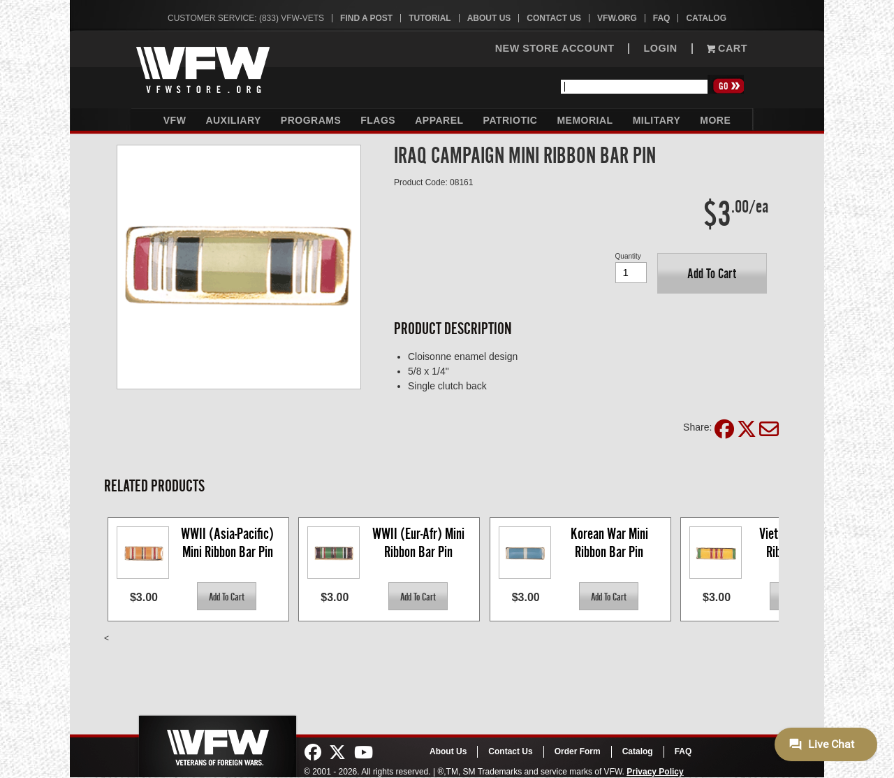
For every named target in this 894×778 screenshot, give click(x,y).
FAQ (661, 18)
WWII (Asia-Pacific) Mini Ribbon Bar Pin (229, 543)
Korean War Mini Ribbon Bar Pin (611, 543)
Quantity (628, 256)
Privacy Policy (654, 772)
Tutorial (429, 18)
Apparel (439, 120)
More (715, 120)
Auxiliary (233, 120)
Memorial (585, 120)
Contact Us (554, 18)
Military (657, 120)
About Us (489, 18)
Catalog (706, 18)
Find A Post (366, 18)
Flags (377, 120)
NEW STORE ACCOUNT (555, 48)
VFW (174, 120)
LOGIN (660, 48)
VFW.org (617, 18)
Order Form (578, 751)
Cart (727, 48)
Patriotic (510, 120)
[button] (712, 273)
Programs (311, 120)
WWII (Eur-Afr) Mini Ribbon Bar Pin (419, 543)
